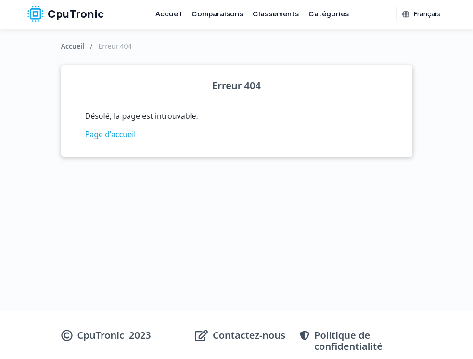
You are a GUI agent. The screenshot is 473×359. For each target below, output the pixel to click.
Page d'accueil (110, 134)
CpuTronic (65, 14)
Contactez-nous (249, 336)
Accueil (168, 14)
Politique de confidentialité (348, 341)
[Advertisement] (236, 238)
